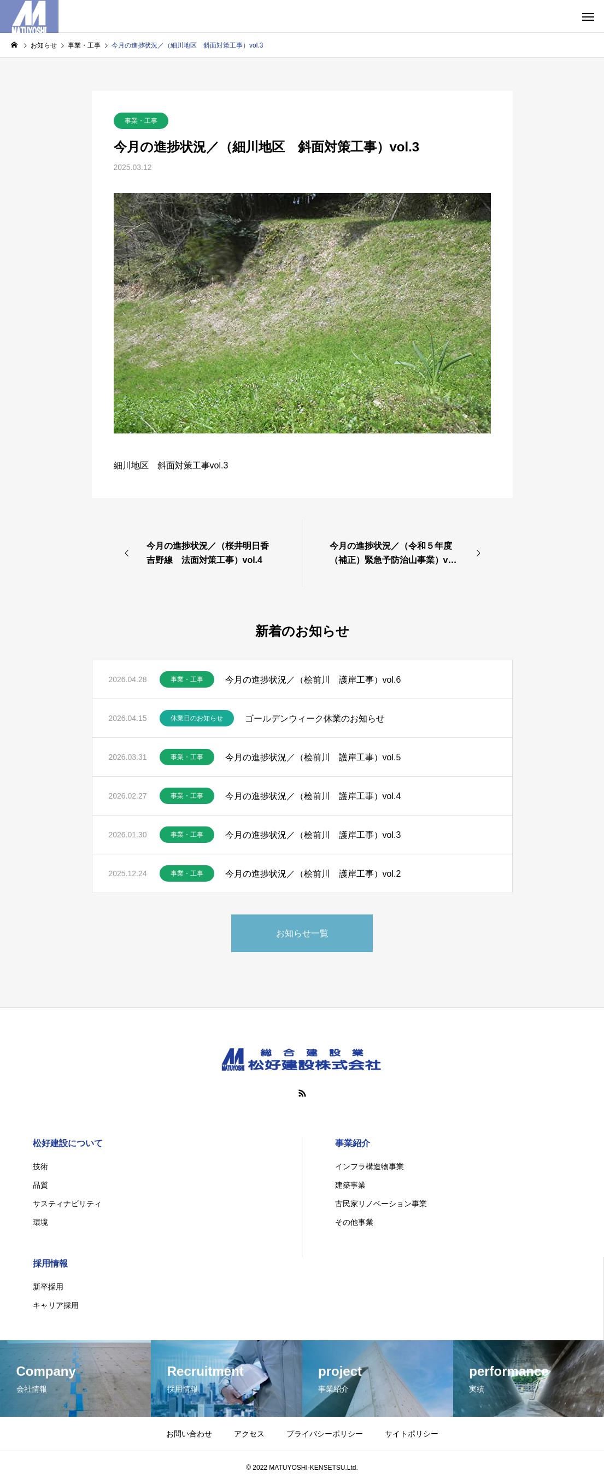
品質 (40, 1185)
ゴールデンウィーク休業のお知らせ (315, 718)
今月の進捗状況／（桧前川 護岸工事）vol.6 (313, 679)
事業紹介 (352, 1143)
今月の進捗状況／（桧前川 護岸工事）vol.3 (313, 835)
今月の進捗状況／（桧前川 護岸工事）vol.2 (313, 873)
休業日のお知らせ (197, 718)
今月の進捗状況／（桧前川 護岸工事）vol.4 (313, 796)
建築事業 (350, 1185)
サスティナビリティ (67, 1203)
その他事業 (354, 1222)
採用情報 (50, 1263)
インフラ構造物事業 (369, 1166)
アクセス (249, 1433)
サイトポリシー (411, 1433)
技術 (40, 1166)
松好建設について (68, 1143)
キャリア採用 (56, 1305)
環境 (40, 1222)
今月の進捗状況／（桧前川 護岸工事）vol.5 (313, 757)
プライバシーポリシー (324, 1433)
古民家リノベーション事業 (381, 1203)
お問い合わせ (189, 1433)
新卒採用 (48, 1286)
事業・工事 (141, 121)
